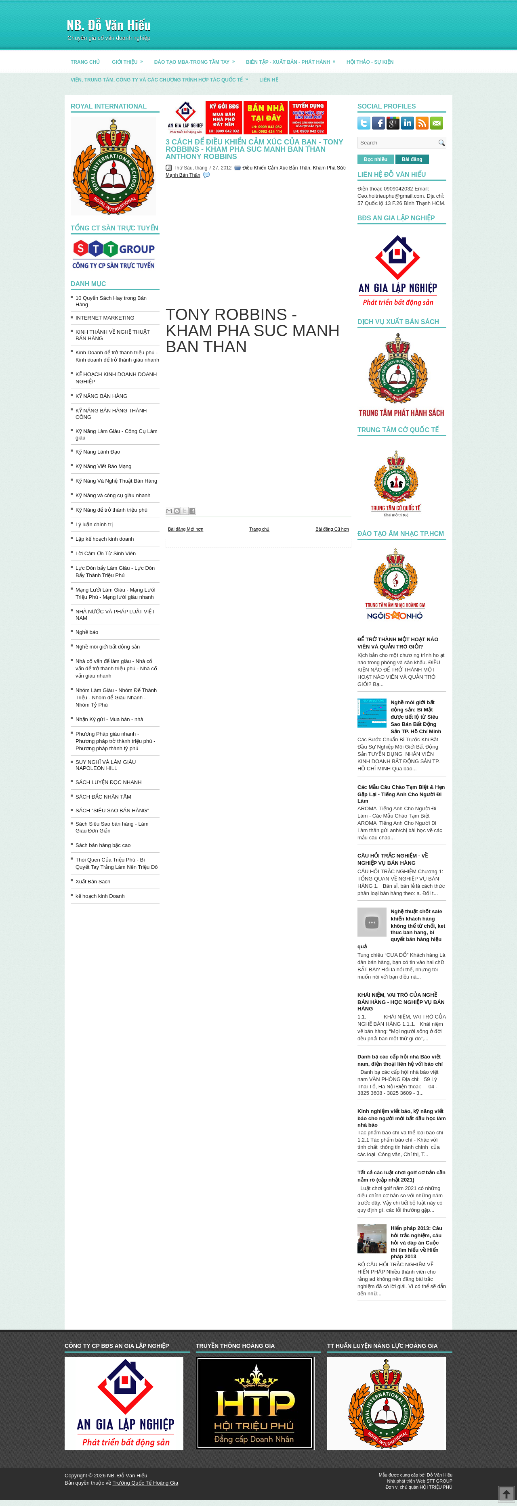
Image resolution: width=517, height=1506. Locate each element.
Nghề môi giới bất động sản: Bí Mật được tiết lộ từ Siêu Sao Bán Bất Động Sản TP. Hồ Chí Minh (416, 716)
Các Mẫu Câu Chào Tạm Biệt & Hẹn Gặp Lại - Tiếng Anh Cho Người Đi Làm (401, 794)
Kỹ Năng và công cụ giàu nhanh (113, 495)
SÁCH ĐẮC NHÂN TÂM (103, 797)
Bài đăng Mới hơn (185, 529)
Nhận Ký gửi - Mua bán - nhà (109, 719)
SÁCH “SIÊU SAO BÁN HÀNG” (112, 810)
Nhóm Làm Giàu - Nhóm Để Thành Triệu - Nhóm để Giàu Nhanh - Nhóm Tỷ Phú (116, 697)
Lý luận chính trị (94, 524)
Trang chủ (259, 529)
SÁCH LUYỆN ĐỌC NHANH (109, 782)
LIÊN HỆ (268, 80)
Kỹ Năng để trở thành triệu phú (111, 510)
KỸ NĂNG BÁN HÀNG (101, 396)
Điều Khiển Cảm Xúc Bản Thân (276, 168)
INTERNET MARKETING (105, 318)
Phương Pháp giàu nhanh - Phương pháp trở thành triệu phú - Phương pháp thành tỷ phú (116, 741)
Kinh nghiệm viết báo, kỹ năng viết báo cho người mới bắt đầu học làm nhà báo (401, 1118)
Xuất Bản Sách (93, 881)
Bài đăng (412, 159)
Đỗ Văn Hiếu (439, 1475)
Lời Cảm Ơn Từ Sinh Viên (106, 553)
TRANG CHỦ (85, 62)
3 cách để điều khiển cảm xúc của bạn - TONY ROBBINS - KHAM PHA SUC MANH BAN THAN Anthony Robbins (254, 149)
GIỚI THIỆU (130, 59)
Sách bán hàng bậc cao (103, 845)
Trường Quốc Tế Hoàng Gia (145, 1483)
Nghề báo (87, 632)
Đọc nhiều (375, 159)
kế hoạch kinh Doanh (100, 896)
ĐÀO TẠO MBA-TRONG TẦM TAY (197, 59)
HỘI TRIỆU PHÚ (436, 1487)
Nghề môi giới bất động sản (108, 647)
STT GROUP (439, 1481)
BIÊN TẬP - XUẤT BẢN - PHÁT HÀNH (293, 59)
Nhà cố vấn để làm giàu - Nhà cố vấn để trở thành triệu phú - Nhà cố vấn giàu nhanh (116, 668)
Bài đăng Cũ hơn (332, 529)
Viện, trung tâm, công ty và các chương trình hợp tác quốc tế (162, 77)
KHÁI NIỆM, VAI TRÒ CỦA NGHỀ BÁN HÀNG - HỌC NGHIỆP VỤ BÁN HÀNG (401, 1002)
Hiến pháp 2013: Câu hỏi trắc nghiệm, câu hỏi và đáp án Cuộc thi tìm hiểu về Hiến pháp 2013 (416, 1242)
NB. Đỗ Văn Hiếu (109, 24)
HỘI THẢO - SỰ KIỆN (370, 62)
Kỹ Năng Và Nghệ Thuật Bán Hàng (116, 481)
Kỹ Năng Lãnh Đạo (98, 452)
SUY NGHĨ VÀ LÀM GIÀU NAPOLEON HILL (106, 765)
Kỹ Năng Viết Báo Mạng (104, 466)
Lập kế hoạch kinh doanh (105, 539)
